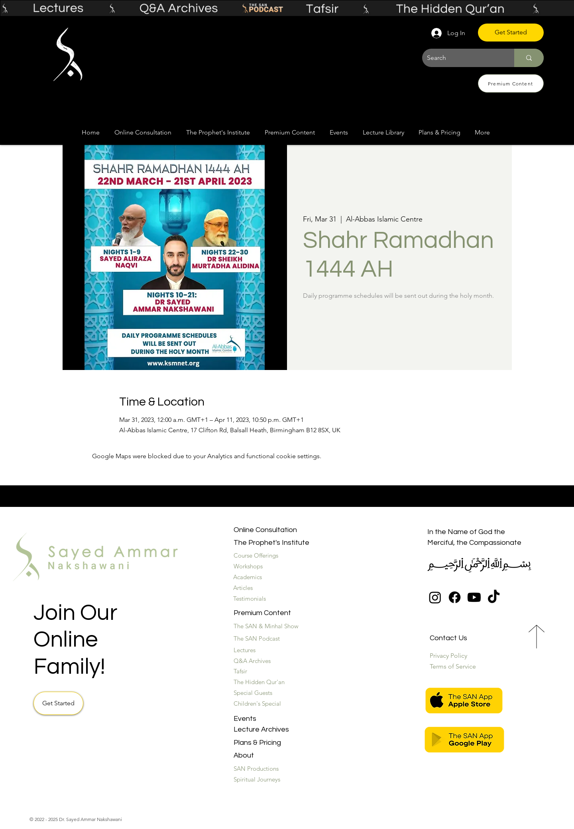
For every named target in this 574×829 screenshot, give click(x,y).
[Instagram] (435, 597)
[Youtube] (474, 597)
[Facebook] (454, 597)
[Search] (462, 58)
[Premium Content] (511, 83)
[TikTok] (493, 597)
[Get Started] (511, 33)
